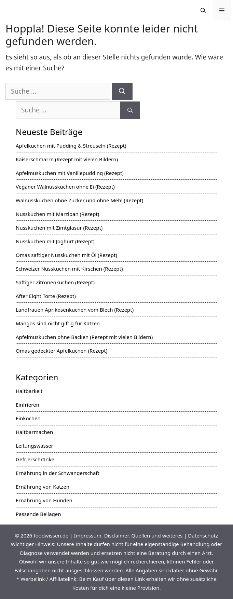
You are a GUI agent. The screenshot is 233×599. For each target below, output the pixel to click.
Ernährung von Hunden (44, 500)
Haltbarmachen (34, 431)
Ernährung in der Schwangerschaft (57, 472)
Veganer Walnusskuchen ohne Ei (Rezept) (65, 186)
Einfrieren (27, 404)
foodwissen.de (50, 535)
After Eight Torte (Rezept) (46, 295)
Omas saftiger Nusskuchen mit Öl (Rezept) (66, 254)
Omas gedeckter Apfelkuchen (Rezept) (61, 350)
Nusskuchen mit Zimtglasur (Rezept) (59, 227)
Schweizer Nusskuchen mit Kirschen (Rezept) (69, 268)
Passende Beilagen (38, 513)
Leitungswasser (34, 445)
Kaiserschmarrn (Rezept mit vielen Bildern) (67, 159)
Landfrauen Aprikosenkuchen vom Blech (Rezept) (75, 309)
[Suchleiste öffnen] (203, 10)
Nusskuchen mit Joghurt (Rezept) (55, 241)
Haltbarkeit (29, 390)
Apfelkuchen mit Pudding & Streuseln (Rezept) (71, 145)
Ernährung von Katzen (42, 486)
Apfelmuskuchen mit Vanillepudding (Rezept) (70, 172)
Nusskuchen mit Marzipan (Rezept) (57, 213)
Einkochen (28, 418)
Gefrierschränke (35, 459)
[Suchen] (122, 91)
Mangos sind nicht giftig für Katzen (58, 323)
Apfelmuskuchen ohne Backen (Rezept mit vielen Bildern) (84, 336)
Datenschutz (203, 535)
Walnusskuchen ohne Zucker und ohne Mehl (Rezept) (79, 200)
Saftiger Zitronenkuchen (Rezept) (55, 282)
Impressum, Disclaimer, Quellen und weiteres (128, 535)
